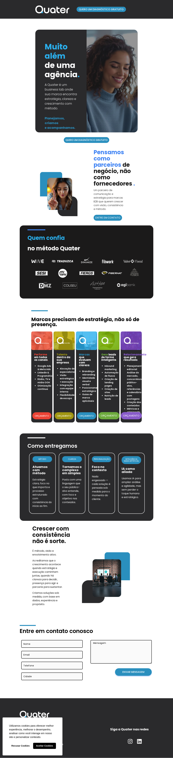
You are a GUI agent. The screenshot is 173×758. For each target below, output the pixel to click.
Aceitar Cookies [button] (44, 746)
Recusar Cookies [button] (20, 746)
